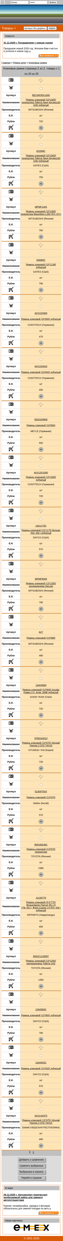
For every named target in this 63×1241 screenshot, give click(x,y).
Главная (6, 62)
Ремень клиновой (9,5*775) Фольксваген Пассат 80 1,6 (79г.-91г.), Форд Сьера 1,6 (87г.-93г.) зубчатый (40, 906)
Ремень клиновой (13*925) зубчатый (41, 1068)
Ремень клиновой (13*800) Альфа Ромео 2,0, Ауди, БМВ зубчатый (41, 691)
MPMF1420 (41, 207)
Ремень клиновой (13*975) (41, 797)
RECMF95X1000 (41, 95)
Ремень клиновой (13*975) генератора (41, 850)
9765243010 (41, 738)
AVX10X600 (41, 313)
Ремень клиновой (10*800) (41, 425)
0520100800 (41, 419)
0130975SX (41, 791)
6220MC (40, 151)
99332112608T (41, 956)
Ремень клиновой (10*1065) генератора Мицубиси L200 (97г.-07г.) (41, 212)
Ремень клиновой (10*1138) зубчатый (41, 266)
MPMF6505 (41, 579)
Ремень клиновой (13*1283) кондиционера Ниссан (41, 584)
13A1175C (40, 525)
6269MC (40, 260)
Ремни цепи (19, 62)
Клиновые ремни (38, 62)
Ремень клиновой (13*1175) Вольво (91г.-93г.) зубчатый (41, 531)
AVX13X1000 (41, 472)
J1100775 (41, 897)
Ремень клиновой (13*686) (41, 638)
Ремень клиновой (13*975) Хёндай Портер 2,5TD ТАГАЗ (41, 1121)
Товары (7, 28)
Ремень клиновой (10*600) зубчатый (41, 319)
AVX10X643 (41, 366)
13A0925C (40, 1062)
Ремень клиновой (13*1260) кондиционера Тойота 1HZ (41, 962)
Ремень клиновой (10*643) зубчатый (41, 372)
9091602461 (41, 844)
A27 (41, 632)
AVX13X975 (41, 1115)
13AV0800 (40, 685)
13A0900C (40, 1009)
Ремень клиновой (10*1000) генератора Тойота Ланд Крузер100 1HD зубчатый (41, 102)
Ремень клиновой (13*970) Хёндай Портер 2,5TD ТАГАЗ (41, 744)
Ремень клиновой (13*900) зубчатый (41, 1015)
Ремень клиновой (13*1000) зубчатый (41, 478)
